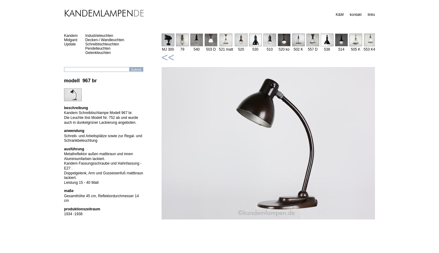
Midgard (70, 40)
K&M (340, 14)
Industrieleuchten (99, 36)
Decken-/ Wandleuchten (104, 40)
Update (70, 44)
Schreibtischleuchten (102, 44)
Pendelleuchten (98, 48)
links (371, 14)
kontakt (356, 14)
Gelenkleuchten (98, 53)
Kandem (71, 36)
